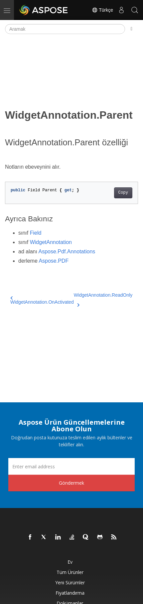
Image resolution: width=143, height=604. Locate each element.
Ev (70, 562)
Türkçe (102, 10)
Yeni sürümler (70, 582)
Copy (123, 192)
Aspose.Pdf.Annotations (67, 251)
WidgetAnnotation (51, 242)
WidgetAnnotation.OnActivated (42, 300)
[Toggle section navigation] (131, 29)
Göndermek (71, 483)
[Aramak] (65, 29)
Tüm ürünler (70, 572)
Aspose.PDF (54, 261)
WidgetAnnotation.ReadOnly (103, 299)
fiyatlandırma (70, 593)
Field (36, 233)
